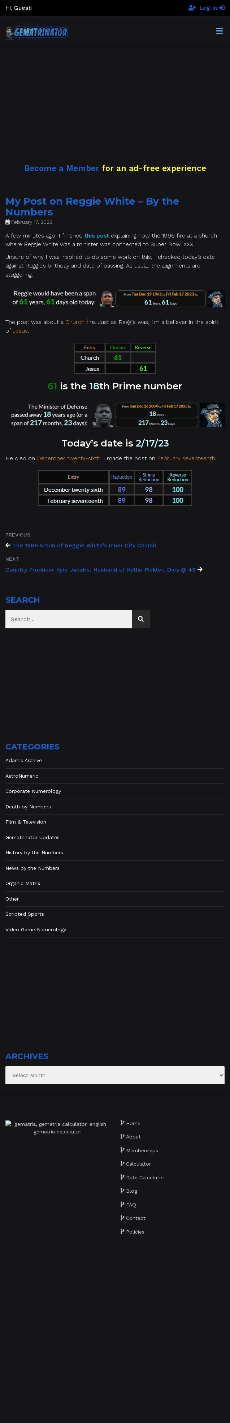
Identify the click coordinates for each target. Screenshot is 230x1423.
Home (133, 1123)
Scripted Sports (24, 914)
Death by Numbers (28, 806)
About (133, 1137)
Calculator (138, 1164)
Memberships (142, 1150)
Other (12, 899)
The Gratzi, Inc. (159, 1413)
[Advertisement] (115, 97)
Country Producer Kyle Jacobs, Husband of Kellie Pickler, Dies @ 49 (100, 569)
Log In (212, 7)
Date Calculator (145, 1177)
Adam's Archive (23, 760)
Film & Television (25, 822)
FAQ (131, 1205)
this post (96, 235)
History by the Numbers (34, 852)
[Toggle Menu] (219, 31)
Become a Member (61, 168)
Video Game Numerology (35, 929)
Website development (81, 1413)
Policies (135, 1232)
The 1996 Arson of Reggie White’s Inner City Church (84, 545)
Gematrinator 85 (124, 1405)
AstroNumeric (21, 776)
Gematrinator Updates (32, 837)
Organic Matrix (22, 883)
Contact (136, 1218)
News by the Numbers (32, 868)
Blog (131, 1191)
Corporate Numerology (33, 791)
